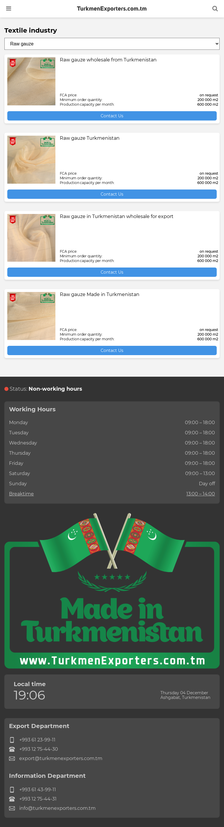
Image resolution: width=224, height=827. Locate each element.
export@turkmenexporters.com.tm (55, 759)
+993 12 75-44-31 (33, 799)
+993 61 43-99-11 (32, 790)
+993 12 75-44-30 (33, 749)
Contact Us (112, 115)
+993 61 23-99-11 (32, 740)
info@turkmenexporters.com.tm (52, 808)
